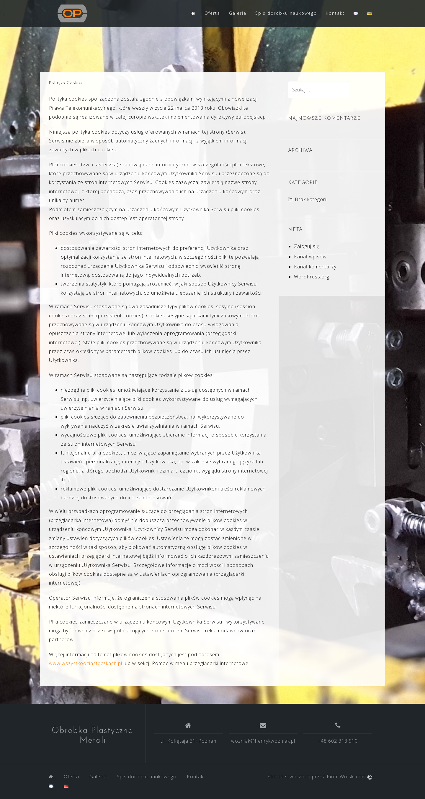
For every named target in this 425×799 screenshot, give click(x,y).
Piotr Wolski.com (349, 776)
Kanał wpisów (310, 256)
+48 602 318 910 (338, 741)
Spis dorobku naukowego (286, 13)
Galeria (237, 13)
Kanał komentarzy (315, 266)
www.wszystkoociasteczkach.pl (85, 663)
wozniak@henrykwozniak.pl (263, 741)
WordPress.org (311, 276)
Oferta (212, 13)
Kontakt (335, 13)
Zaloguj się (307, 246)
